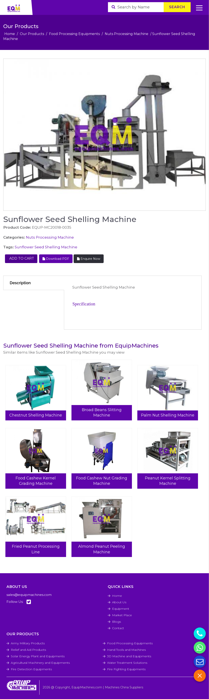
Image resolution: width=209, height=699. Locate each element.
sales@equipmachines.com (29, 595)
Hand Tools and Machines (126, 650)
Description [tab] (20, 283)
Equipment (120, 609)
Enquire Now (88, 259)
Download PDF (56, 259)
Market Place (122, 615)
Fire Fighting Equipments (126, 669)
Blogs (116, 622)
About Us (119, 602)
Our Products (32, 34)
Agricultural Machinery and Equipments (40, 663)
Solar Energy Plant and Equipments (38, 656)
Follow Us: (18, 601)
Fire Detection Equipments (31, 669)
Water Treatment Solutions (127, 663)
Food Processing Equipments (74, 34)
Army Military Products (28, 643)
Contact (118, 628)
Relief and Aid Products (28, 650)
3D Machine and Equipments (129, 656)
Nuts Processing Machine (126, 34)
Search (177, 7)
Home (9, 34)
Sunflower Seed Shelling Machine (46, 247)
